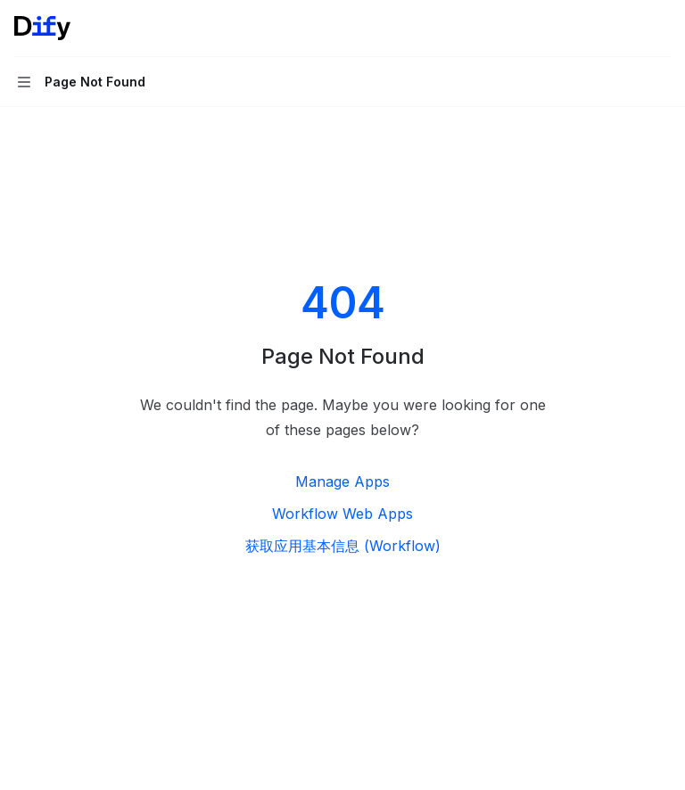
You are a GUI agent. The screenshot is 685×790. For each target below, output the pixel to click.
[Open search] (628, 28)
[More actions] (662, 28)
